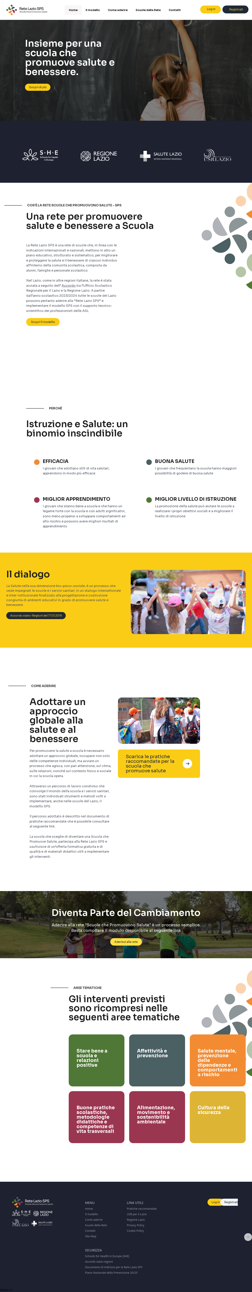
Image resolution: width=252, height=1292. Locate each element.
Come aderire (94, 1220)
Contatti (90, 1231)
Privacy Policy (135, 1225)
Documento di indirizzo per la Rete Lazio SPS (113, 1267)
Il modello (91, 1214)
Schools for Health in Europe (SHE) (107, 1256)
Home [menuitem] (73, 10)
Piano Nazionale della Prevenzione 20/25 (111, 1272)
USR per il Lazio (137, 1214)
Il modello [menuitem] (93, 10)
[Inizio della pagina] (248, 1237)
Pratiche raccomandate (142, 1208)
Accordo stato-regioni (99, 1261)
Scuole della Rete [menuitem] (148, 10)
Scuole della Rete (96, 1225)
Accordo (69, 296)
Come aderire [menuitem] (118, 10)
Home (89, 1208)
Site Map (90, 1236)
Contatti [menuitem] (175, 10)
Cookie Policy (135, 1231)
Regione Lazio (136, 1220)
